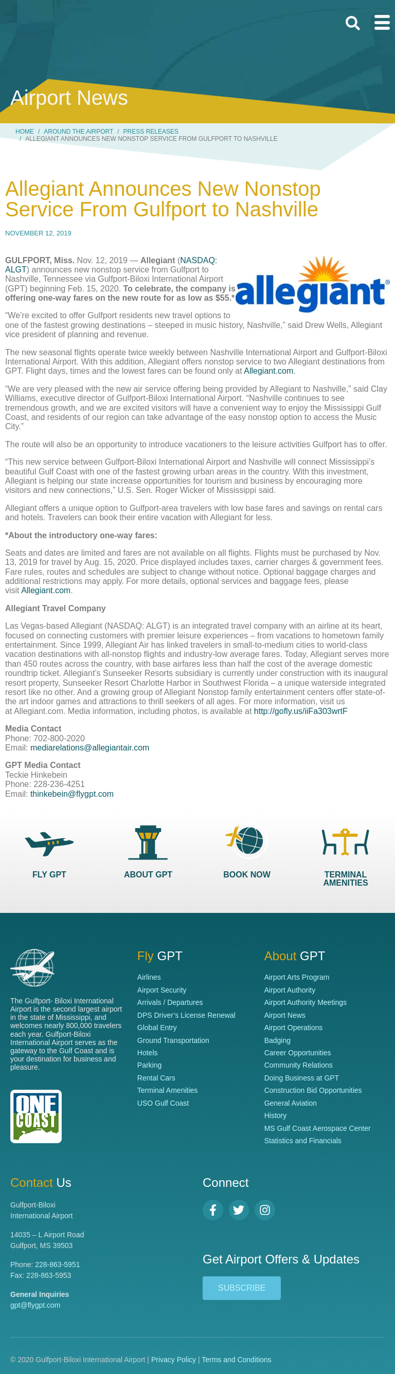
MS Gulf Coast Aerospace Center (317, 1128)
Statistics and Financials (303, 1141)
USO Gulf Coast (163, 1103)
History (275, 1115)
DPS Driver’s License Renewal (186, 1015)
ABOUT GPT (148, 874)
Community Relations (298, 1065)
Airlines (149, 977)
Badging (277, 1040)
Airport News (285, 1015)
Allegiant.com (268, 371)
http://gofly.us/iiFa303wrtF (301, 711)
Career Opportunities (297, 1053)
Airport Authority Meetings (305, 1002)
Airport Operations (293, 1027)
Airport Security (162, 990)
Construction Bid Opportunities (313, 1090)
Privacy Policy (173, 1359)
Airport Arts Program (297, 977)
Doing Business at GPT (301, 1078)
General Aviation (290, 1103)
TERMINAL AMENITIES (345, 878)
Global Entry (157, 1027)
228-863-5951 (57, 1264)
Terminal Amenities (167, 1090)
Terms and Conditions (236, 1359)
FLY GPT (49, 874)
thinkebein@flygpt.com (72, 794)
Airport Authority (290, 990)
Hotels (147, 1053)
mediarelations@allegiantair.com (89, 747)
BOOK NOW (247, 874)
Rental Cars (156, 1078)
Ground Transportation (173, 1040)
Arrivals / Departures (170, 1002)
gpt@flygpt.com (35, 1305)
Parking (149, 1065)
